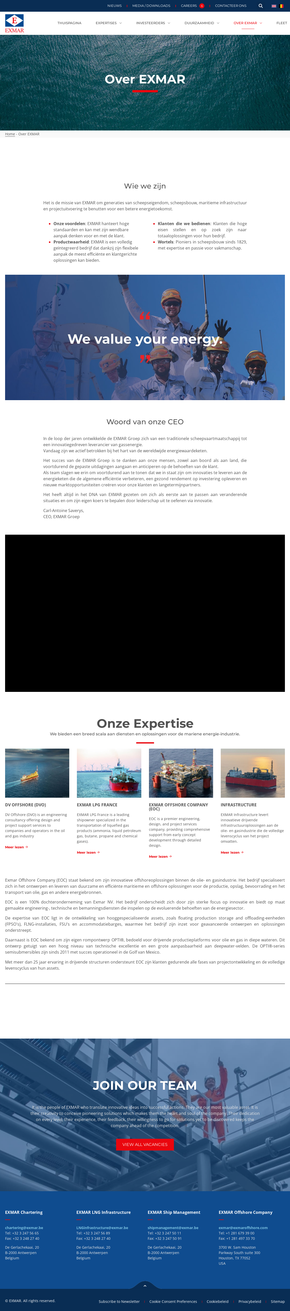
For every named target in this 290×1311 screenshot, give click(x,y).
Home (10, 134)
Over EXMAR (248, 23)
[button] (261, 6)
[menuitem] (274, 5)
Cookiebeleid (216, 1301)
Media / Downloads (151, 6)
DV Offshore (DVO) (25, 805)
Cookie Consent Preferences (171, 1301)
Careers (192, 5)
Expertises (109, 23)
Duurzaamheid (202, 23)
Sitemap (278, 1301)
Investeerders (153, 23)
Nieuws (114, 6)
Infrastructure (239, 805)
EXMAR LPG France (97, 805)
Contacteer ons (230, 6)
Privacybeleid (249, 1301)
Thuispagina (69, 23)
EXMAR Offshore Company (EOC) (178, 807)
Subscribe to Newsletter (116, 1301)
